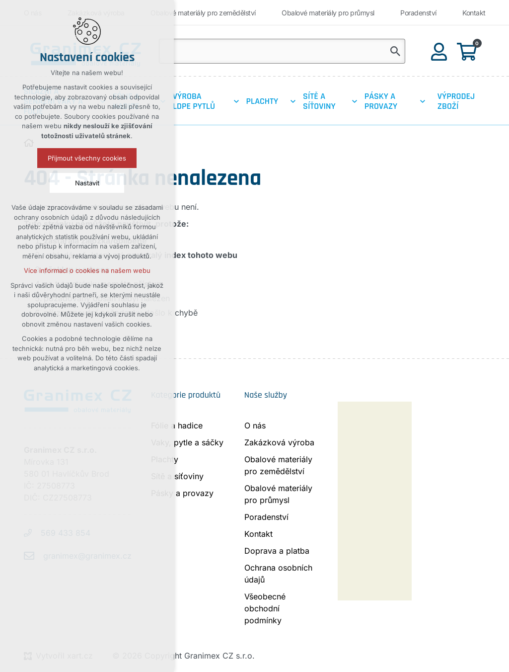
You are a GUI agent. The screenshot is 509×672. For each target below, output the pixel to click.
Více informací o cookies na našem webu (87, 270)
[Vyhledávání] (395, 51)
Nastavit (87, 183)
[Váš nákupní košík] (469, 51)
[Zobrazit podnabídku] (236, 101)
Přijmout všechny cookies (87, 158)
